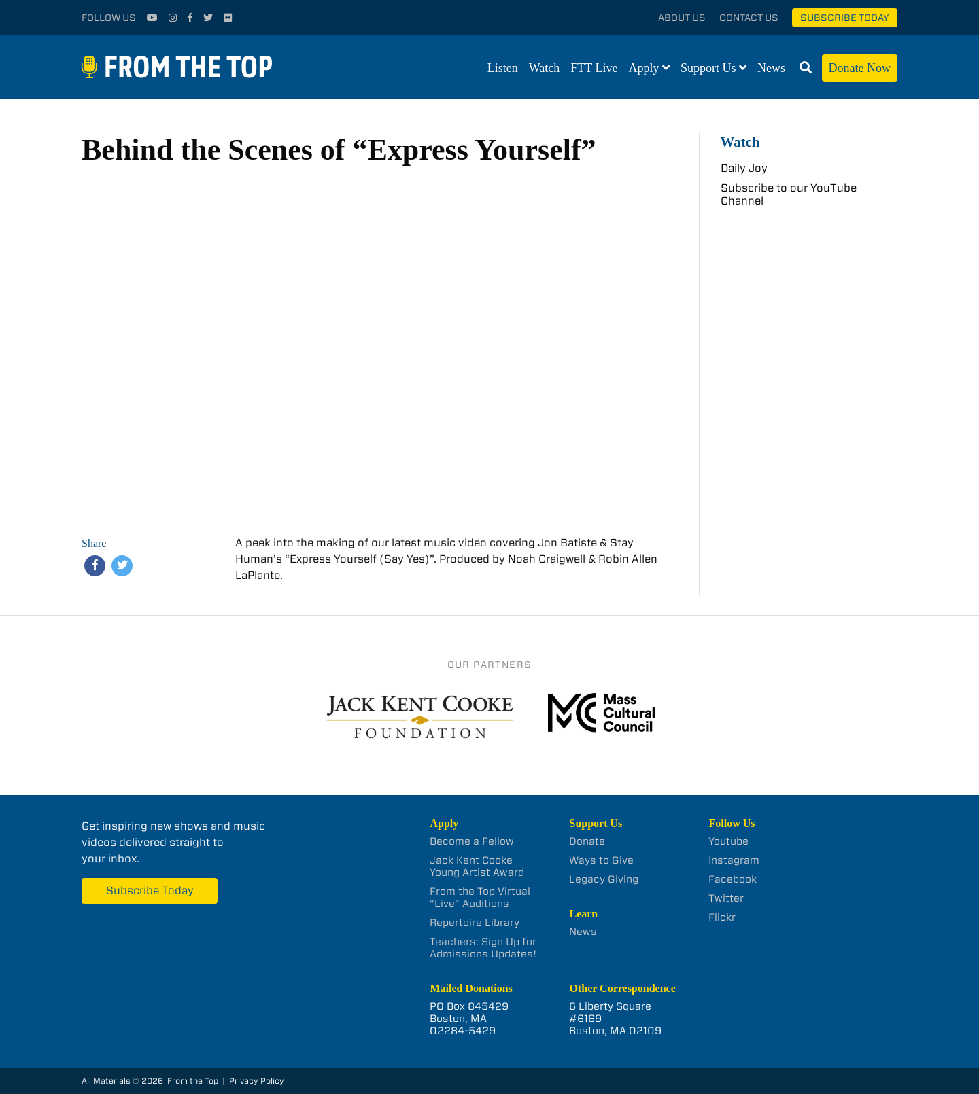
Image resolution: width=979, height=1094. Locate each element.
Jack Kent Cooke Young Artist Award (477, 866)
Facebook (732, 879)
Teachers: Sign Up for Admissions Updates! (483, 948)
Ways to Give (601, 860)
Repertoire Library (474, 923)
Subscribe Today (844, 17)
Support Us (708, 68)
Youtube (728, 841)
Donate (587, 841)
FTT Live (593, 68)
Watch (544, 68)
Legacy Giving (603, 879)
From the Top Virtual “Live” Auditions (480, 897)
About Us (682, 17)
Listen (502, 68)
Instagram (733, 860)
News (771, 68)
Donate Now (860, 68)
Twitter (726, 898)
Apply (644, 68)
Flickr (722, 917)
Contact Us (748, 17)
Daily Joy (744, 168)
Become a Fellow (472, 841)
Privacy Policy (256, 1081)
